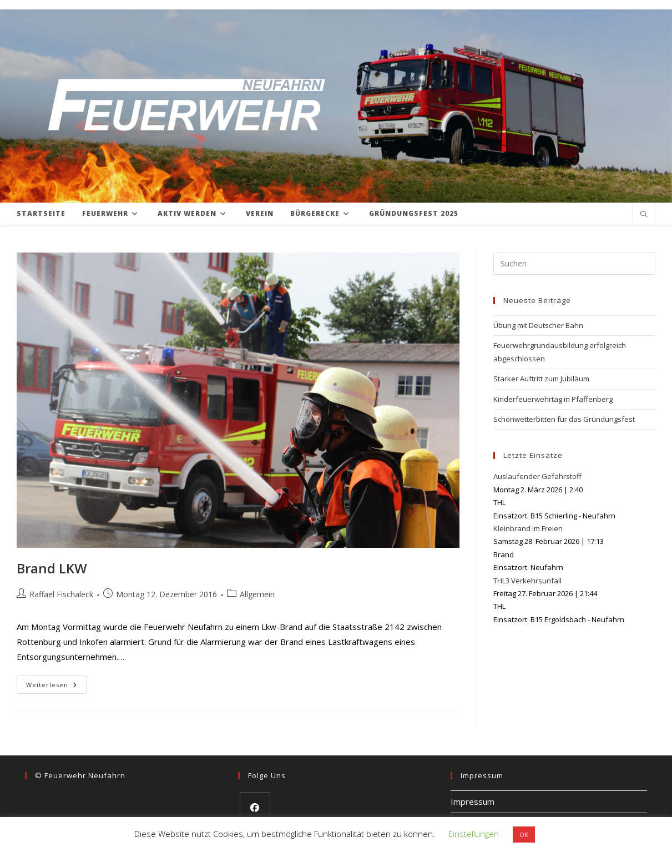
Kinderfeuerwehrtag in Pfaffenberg (553, 399)
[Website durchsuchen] (643, 215)
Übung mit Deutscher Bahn (538, 325)
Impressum (472, 801)
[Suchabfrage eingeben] (574, 264)
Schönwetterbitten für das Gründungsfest (564, 419)
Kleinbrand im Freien (528, 528)
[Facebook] (255, 807)
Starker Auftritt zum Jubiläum (541, 379)
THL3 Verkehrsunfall (527, 581)
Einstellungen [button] (473, 833)
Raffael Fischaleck (61, 594)
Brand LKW (52, 568)
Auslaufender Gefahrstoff (537, 476)
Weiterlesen (56, 686)
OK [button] (523, 834)
